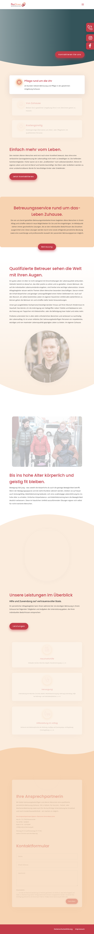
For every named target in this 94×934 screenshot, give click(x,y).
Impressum (80, 929)
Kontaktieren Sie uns (70, 54)
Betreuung (47, 247)
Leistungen (19, 626)
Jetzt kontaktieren (23, 176)
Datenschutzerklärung (63, 929)
